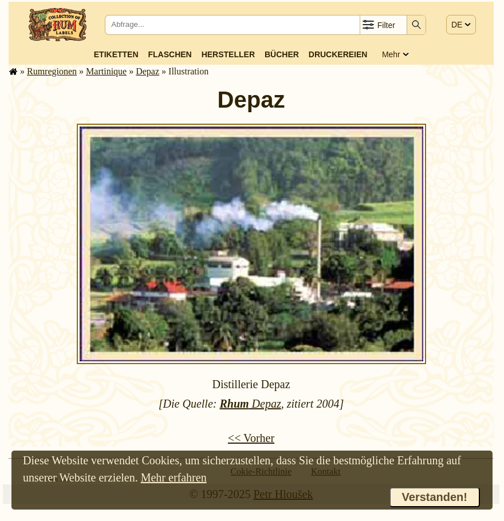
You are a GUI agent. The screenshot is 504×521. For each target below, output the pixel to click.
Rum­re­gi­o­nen (52, 71)
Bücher (282, 54)
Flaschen (170, 54)
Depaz (147, 71)
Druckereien (338, 54)
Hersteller (228, 54)
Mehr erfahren (174, 477)
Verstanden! (434, 497)
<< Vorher (251, 438)
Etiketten (116, 54)
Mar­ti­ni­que (106, 71)
